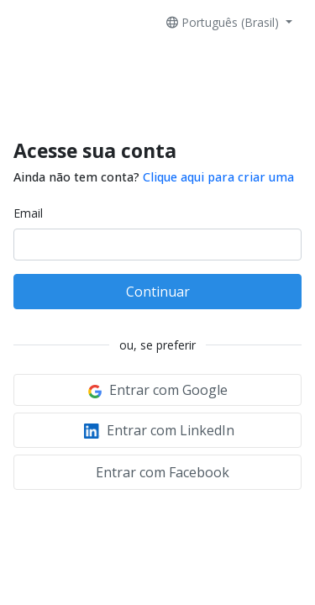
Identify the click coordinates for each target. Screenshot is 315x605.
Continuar (158, 291)
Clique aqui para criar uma (218, 177)
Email (28, 213)
